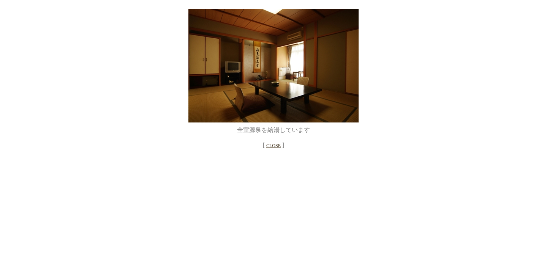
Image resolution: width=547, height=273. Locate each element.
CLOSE (273, 145)
